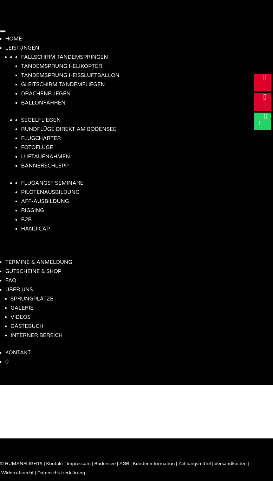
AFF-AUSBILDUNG (45, 201)
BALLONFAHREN (43, 103)
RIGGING (32, 210)
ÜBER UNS (19, 289)
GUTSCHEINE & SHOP (33, 271)
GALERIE (22, 308)
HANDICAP (35, 229)
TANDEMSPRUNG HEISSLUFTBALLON (70, 75)
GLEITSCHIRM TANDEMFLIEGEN (63, 84)
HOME (13, 39)
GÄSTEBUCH (27, 326)
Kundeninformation (154, 464)
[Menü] (3, 31)
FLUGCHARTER (41, 138)
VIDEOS (21, 317)
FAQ (11, 280)
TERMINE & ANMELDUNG (38, 262)
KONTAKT (18, 352)
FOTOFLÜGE (37, 147)
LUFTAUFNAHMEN (45, 156)
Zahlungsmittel (194, 464)
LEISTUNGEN (22, 48)
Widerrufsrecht (17, 473)
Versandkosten (230, 464)
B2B (26, 219)
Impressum (79, 464)
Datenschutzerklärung (61, 473)
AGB (124, 464)
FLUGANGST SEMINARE (52, 183)
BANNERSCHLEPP (45, 166)
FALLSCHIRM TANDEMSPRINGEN (64, 57)
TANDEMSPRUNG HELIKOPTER (61, 66)
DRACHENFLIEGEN (46, 93)
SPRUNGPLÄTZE (32, 299)
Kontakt (54, 464)
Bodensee (105, 464)
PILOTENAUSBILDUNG (50, 192)
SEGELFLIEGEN (41, 120)
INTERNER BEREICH (37, 335)
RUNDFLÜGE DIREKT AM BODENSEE (68, 129)
